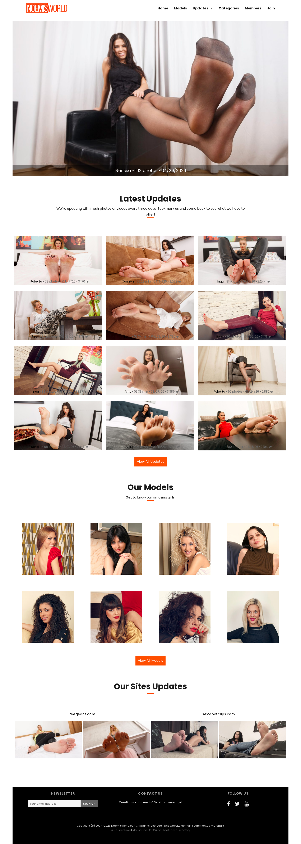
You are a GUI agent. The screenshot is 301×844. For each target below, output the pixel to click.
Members (253, 8)
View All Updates (150, 461)
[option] (150, 98)
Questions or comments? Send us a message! (150, 802)
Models (180, 8)
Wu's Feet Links (121, 830)
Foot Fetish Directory (176, 830)
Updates (200, 8)
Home (163, 8)
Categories (229, 8)
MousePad (140, 830)
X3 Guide (155, 830)
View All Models (150, 660)
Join (271, 8)
